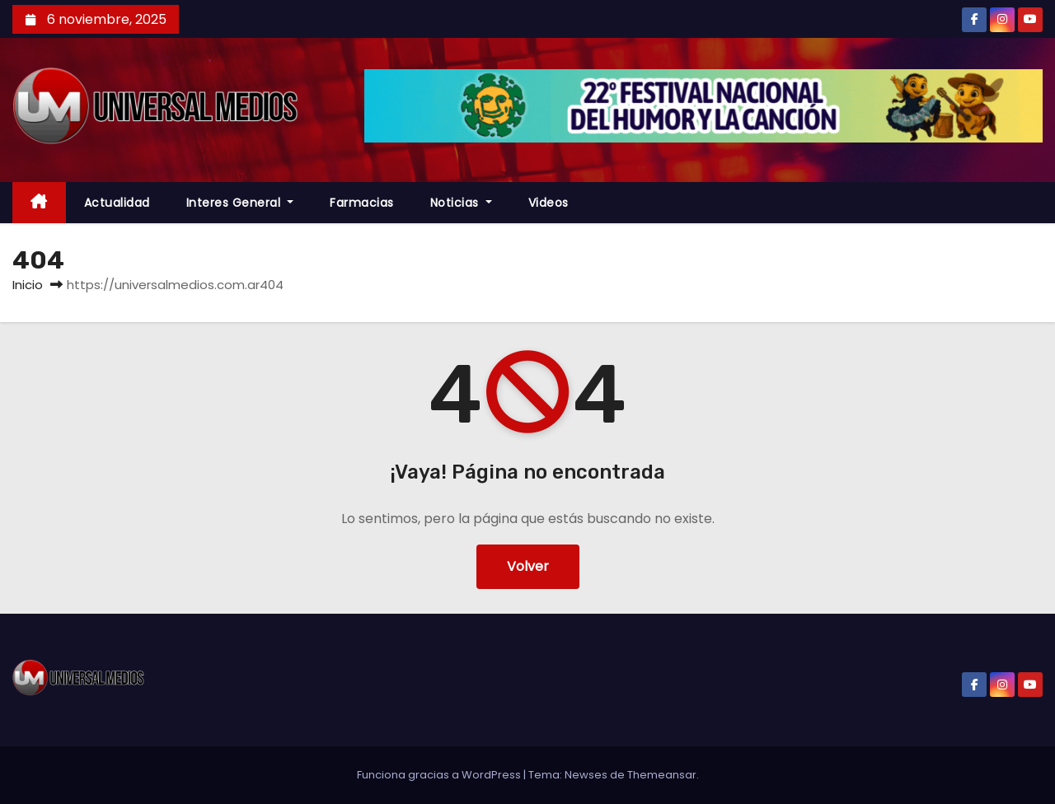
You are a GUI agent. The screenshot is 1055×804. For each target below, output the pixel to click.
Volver (528, 566)
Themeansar (661, 775)
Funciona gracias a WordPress (440, 775)
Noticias (461, 202)
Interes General (240, 202)
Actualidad (117, 202)
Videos (548, 202)
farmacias (362, 202)
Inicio (27, 284)
